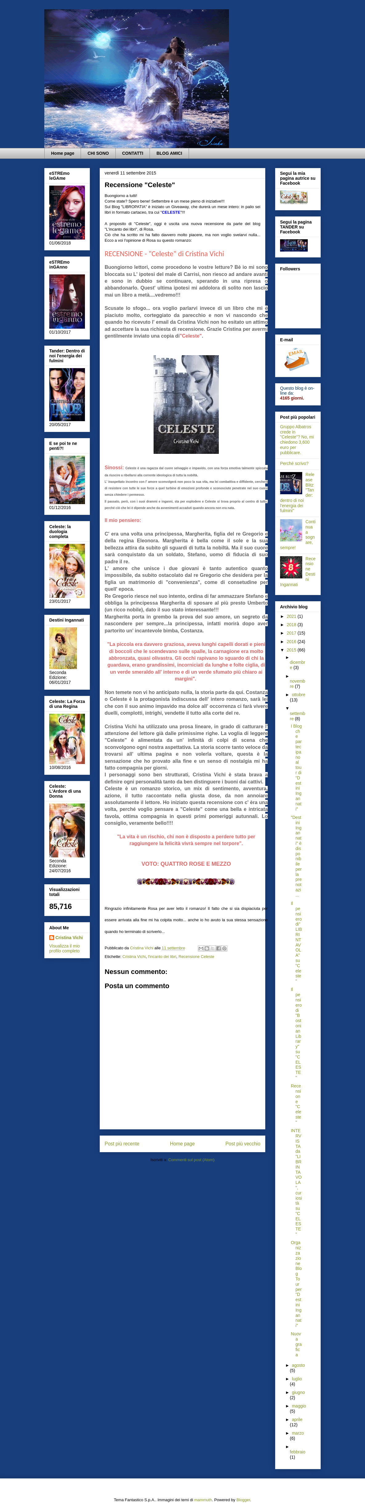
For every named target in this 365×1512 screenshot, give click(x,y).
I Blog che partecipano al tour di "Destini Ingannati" (296, 767)
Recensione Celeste (196, 956)
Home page (62, 153)
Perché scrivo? (294, 463)
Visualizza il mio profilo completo (64, 948)
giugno (298, 1392)
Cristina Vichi (134, 956)
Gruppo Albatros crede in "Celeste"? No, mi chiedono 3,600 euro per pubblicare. (297, 439)
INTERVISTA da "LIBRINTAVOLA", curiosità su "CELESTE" (296, 1182)
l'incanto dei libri (162, 956)
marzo (298, 1433)
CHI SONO (98, 153)
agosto (298, 1365)
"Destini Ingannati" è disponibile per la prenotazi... (296, 856)
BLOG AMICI (169, 153)
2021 (292, 616)
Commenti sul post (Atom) (191, 1159)
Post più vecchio (242, 1143)
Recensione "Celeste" (296, 1104)
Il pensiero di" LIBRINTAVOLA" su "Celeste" (296, 942)
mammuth (203, 1500)
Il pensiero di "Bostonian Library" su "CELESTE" (296, 1033)
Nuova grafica (296, 1344)
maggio (299, 1405)
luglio (297, 1378)
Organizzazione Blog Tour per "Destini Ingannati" (296, 1284)
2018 (292, 624)
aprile (297, 1419)
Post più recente (122, 1143)
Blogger (243, 1500)
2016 (292, 641)
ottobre (298, 694)
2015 (292, 649)
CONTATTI (132, 153)
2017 (292, 633)
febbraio (298, 1451)
